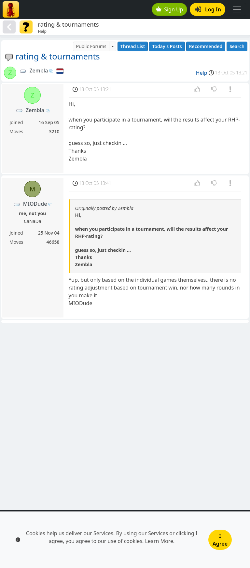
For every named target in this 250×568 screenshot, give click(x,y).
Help (201, 72)
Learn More (159, 541)
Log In (208, 9)
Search (236, 46)
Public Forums (91, 46)
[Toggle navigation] (237, 9)
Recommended (206, 46)
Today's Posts (167, 46)
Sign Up (169, 9)
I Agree (220, 539)
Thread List (132, 46)
